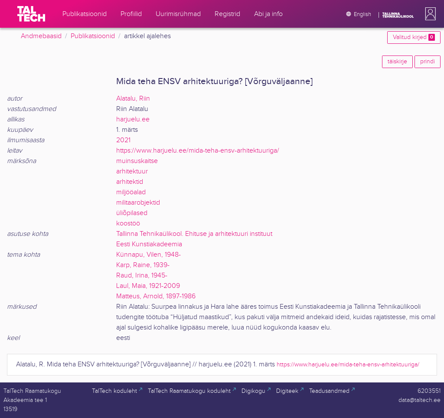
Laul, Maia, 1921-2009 (148, 286)
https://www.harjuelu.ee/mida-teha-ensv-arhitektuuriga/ (197, 151)
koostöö (128, 223)
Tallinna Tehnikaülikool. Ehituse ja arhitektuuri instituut (194, 234)
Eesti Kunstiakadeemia (149, 244)
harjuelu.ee (133, 119)
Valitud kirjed (414, 37)
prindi (427, 61)
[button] (429, 14)
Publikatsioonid (93, 36)
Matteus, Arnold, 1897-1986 (156, 296)
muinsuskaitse (137, 161)
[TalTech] (31, 14)
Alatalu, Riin (133, 99)
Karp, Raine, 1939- (143, 265)
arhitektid (129, 182)
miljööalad (131, 192)
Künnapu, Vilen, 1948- (148, 255)
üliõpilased (131, 213)
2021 (123, 140)
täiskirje (397, 61)
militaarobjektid (138, 203)
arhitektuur (132, 171)
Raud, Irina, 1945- (141, 275)
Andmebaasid (41, 36)
